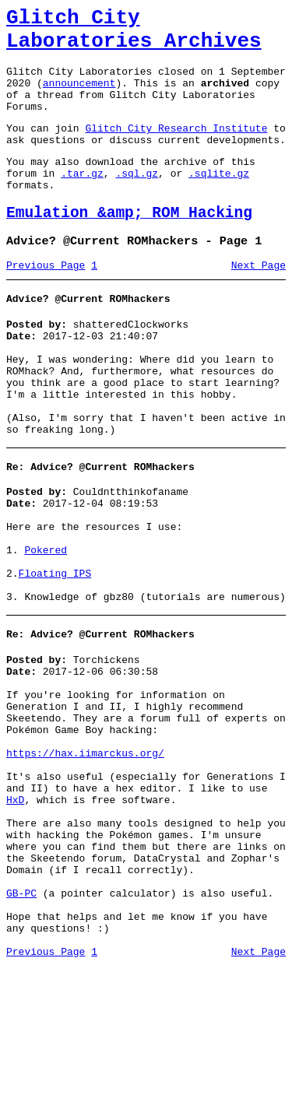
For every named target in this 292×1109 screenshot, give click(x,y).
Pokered (45, 625)
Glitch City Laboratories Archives (134, 34)
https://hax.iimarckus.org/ (85, 858)
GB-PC (21, 1027)
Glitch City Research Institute (176, 149)
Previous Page (45, 303)
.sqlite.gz (218, 201)
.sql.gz (136, 201)
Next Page (258, 303)
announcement (79, 96)
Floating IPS (55, 653)
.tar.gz (82, 201)
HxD (15, 914)
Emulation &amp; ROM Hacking (129, 245)
